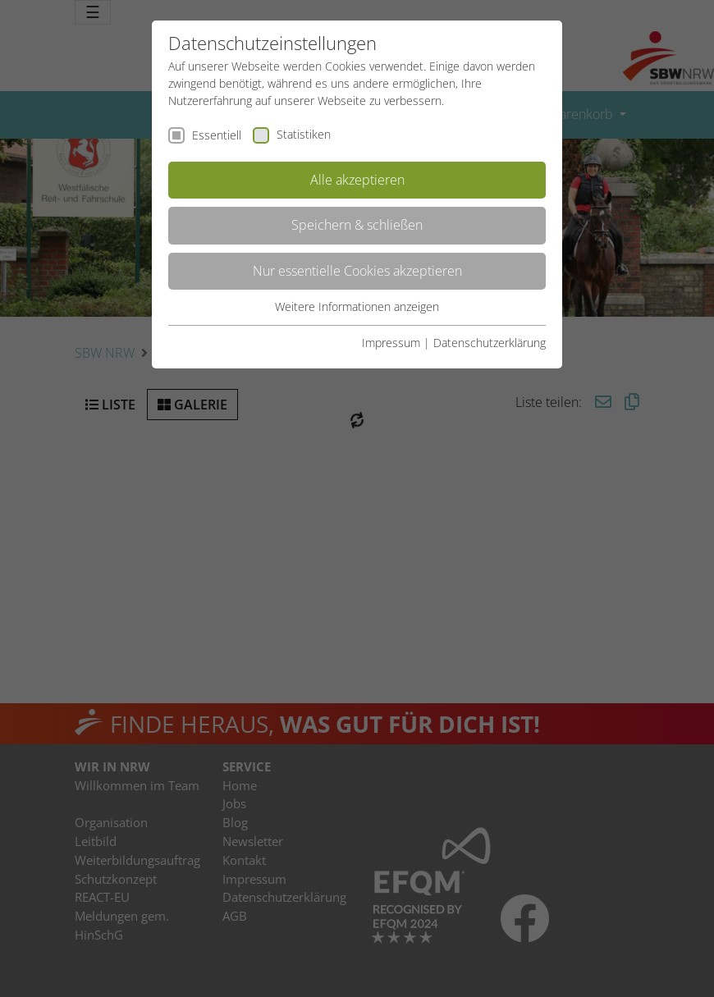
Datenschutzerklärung (489, 342)
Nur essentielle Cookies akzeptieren (357, 271)
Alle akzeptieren (357, 180)
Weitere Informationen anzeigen (357, 306)
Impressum (391, 342)
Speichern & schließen (357, 225)
